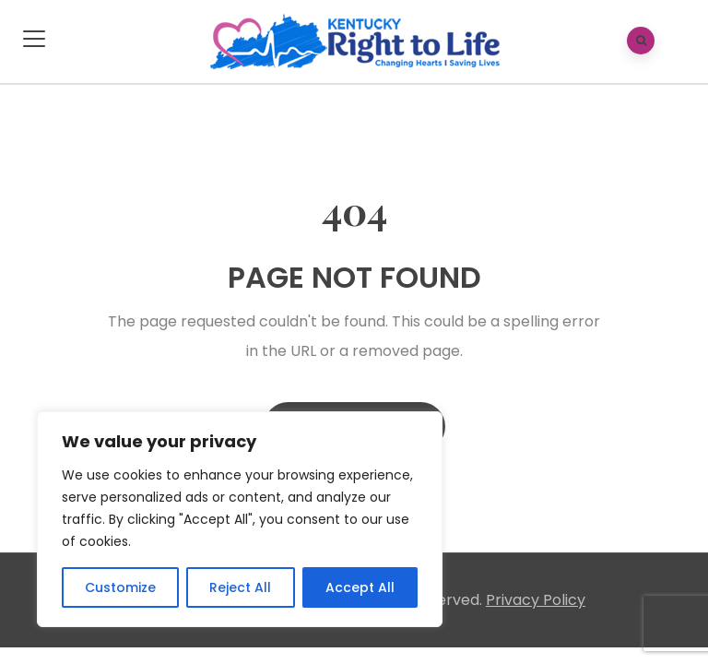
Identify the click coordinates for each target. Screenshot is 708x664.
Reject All (240, 587)
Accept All (360, 587)
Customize (120, 587)
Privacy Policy (535, 600)
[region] (239, 519)
